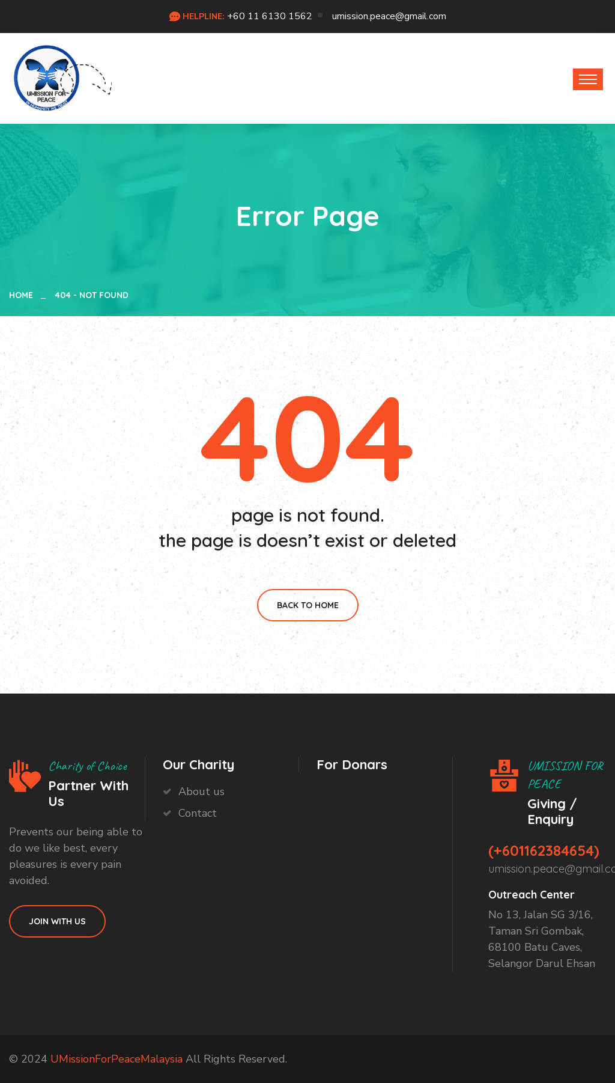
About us (201, 791)
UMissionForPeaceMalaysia (116, 1059)
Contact (197, 813)
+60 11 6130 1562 (269, 16)
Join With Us (57, 921)
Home (23, 295)
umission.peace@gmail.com (389, 16)
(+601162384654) (543, 850)
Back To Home (308, 605)
